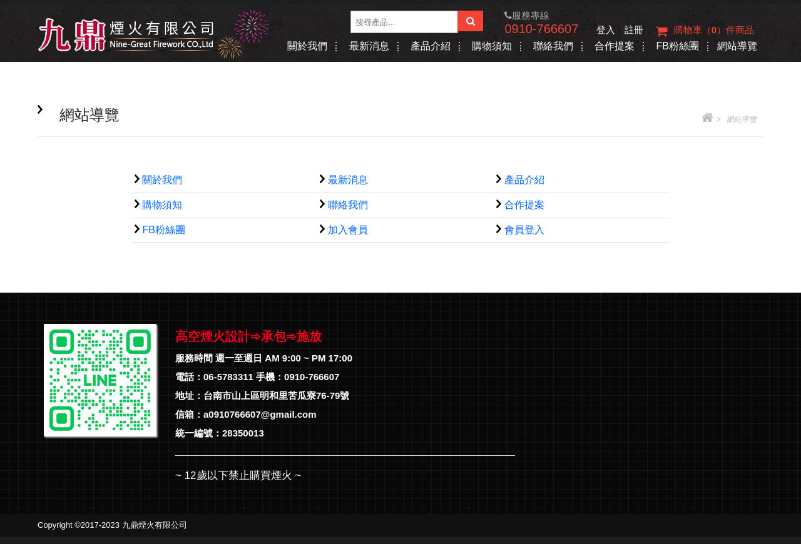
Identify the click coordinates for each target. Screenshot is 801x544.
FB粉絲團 (677, 46)
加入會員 (348, 229)
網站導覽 (737, 46)
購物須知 (492, 46)
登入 (605, 29)
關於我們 (307, 46)
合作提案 (614, 46)
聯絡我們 (553, 46)
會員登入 (524, 229)
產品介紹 (431, 46)
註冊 (634, 29)
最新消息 (369, 46)
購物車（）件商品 (705, 31)
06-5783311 (228, 376)
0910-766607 (541, 29)
